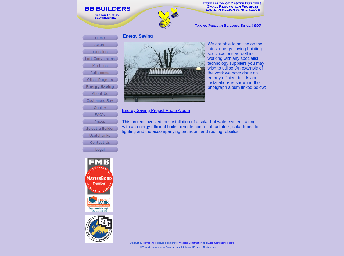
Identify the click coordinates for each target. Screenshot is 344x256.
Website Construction (190, 242)
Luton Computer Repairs (220, 242)
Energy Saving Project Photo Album (156, 110)
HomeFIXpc (149, 242)
